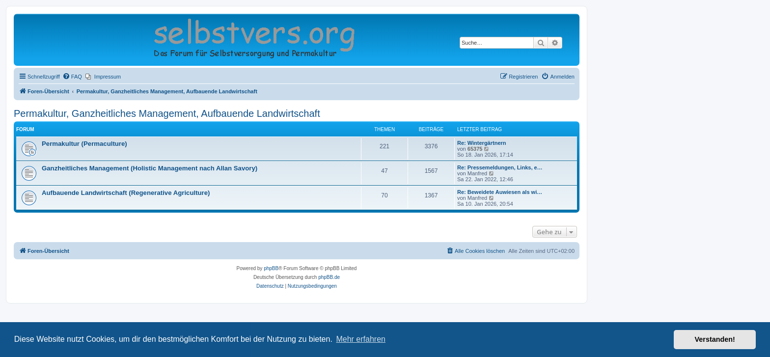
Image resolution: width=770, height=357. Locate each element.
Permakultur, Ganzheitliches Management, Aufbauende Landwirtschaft (167, 113)
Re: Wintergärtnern (481, 143)
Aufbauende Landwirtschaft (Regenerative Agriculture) (126, 192)
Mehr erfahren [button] (360, 339)
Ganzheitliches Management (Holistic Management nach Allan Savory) (149, 168)
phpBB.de (329, 277)
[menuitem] (72, 76)
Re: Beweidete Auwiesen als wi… (499, 192)
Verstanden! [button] (715, 339)
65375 (475, 149)
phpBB (271, 268)
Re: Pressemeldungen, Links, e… (500, 167)
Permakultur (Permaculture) (84, 143)
